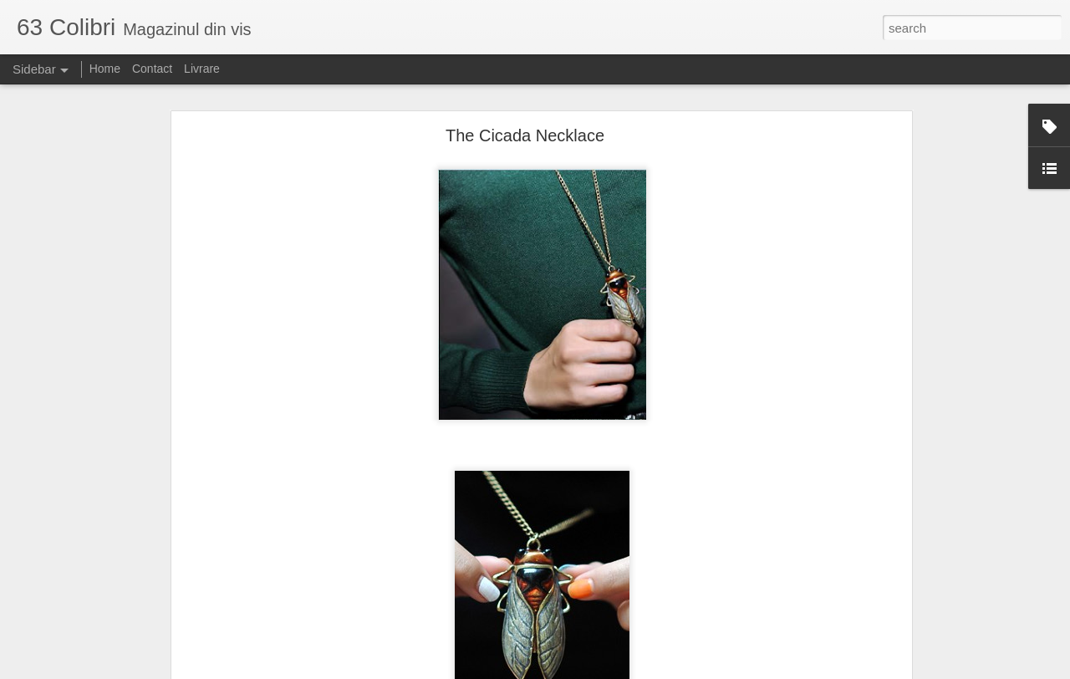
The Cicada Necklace (525, 135)
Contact (152, 68)
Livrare (202, 68)
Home (104, 68)
